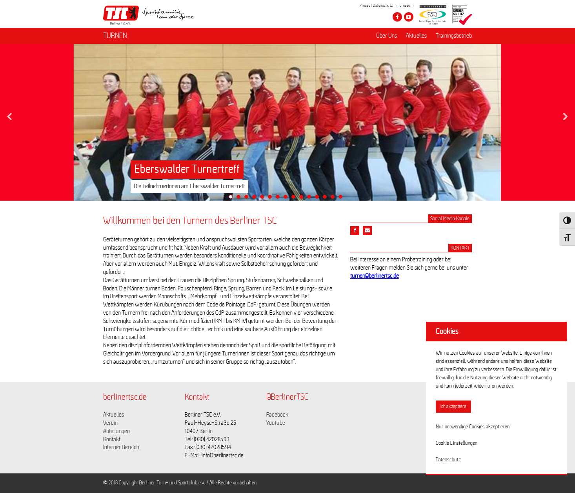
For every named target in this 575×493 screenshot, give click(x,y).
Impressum (405, 5)
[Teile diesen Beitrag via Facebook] (354, 230)
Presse (365, 5)
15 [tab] (342, 199)
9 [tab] (295, 199)
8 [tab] (287, 199)
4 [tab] (256, 199)
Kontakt (111, 439)
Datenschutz (383, 5)
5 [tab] (264, 199)
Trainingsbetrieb (454, 36)
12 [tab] (319, 199)
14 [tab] (334, 199)
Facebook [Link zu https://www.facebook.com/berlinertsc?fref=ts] (277, 414)
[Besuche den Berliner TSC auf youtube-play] (408, 17)
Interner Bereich (121, 447)
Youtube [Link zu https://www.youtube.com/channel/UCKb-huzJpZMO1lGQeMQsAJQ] (275, 423)
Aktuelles (416, 36)
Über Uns (386, 36)
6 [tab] (272, 199)
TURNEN (115, 36)
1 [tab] (233, 199)
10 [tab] (303, 199)
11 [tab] (311, 199)
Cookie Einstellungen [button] (456, 443)
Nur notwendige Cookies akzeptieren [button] (472, 427)
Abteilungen (116, 431)
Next (565, 114)
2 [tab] (240, 199)
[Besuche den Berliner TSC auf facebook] (397, 17)
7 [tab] (280, 199)
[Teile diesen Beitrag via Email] (367, 230)
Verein (110, 423)
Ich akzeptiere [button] (453, 406)
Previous (10, 114)
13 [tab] (327, 199)
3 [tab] (248, 199)
